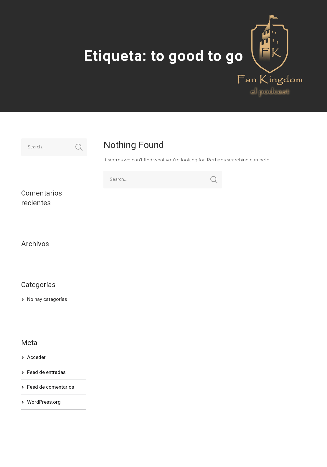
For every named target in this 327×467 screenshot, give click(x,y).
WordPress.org (44, 402)
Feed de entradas (46, 372)
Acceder (36, 357)
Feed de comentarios (50, 387)
